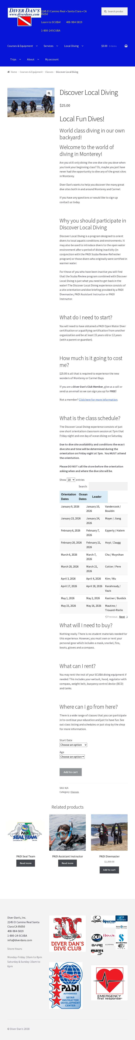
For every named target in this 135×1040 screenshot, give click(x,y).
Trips (13, 59)
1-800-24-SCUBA (17, 926)
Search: (103, 486)
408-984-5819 (74, 22)
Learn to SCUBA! (51, 22)
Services (48, 46)
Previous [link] (112, 607)
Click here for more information (98, 399)
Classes (49, 71)
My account (52, 59)
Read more (25, 854)
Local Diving (71, 46)
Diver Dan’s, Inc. (16, 908)
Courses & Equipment (20, 46)
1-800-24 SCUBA (50, 30)
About (30, 59)
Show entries (72, 479)
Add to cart (71, 763)
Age (62, 743)
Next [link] (122, 607)
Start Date (66, 731)
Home (14, 71)
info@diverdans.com (19, 931)
